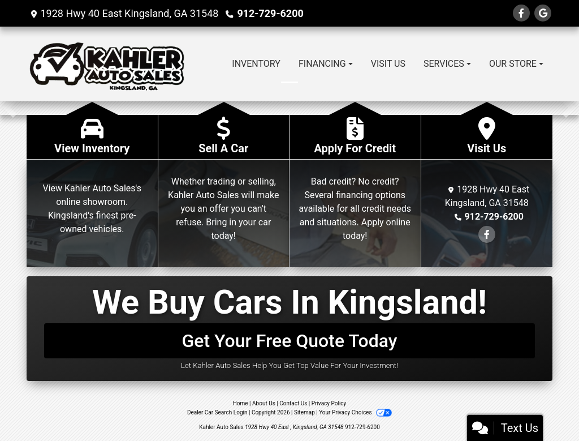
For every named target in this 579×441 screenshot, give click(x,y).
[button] (10, 108)
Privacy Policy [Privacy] (329, 403)
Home (240, 403)
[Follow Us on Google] (542, 13)
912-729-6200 (270, 13)
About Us (263, 403)
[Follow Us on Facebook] (521, 13)
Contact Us (293, 403)
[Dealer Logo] (107, 64)
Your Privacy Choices (355, 412)
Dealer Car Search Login (217, 412)
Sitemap (304, 412)
